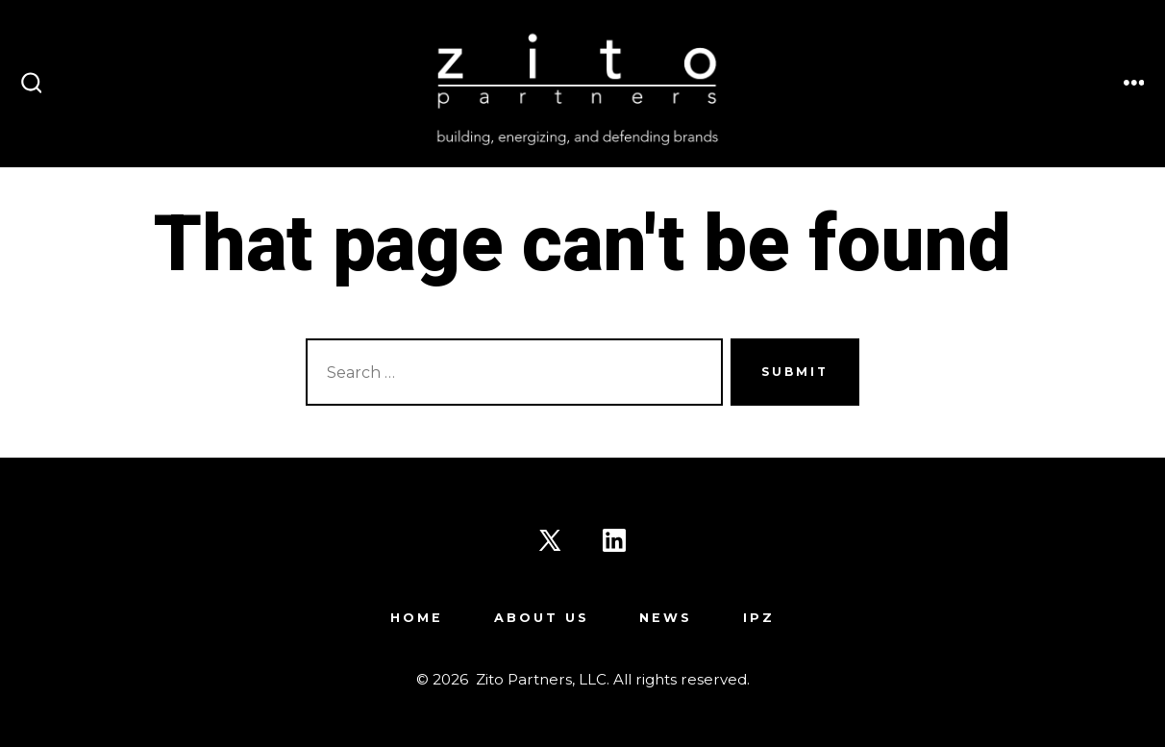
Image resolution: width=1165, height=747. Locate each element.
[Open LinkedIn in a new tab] (614, 540)
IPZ (759, 617)
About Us (541, 617)
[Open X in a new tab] (550, 540)
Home (416, 617)
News (665, 617)
